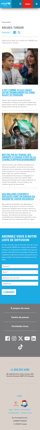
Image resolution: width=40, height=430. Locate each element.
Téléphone (7, 284)
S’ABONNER (8, 292)
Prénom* (6, 266)
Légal (11, 410)
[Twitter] (19, 32)
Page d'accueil (6, 22)
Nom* (5, 272)
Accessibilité (25, 410)
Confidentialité (13, 413)
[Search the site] (20, 4)
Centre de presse (20, 317)
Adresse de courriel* (11, 278)
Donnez (27, 4)
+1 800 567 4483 (20, 369)
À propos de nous (20, 308)
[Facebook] (15, 32)
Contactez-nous (20, 326)
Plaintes (17, 410)
